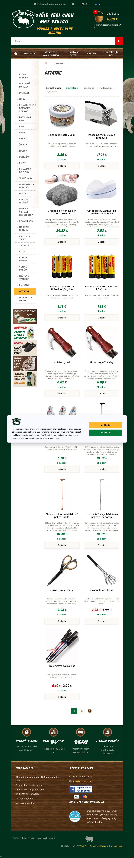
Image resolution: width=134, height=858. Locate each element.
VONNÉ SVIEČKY (23, 268)
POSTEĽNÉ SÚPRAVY (24, 85)
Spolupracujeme (24, 798)
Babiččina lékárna (99, 846)
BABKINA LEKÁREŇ (24, 201)
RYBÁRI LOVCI (26, 220)
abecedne (89, 87)
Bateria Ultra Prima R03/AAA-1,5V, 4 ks (62, 288)
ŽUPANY (23, 144)
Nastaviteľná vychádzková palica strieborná (102, 515)
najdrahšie (51, 91)
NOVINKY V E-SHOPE (26, 299)
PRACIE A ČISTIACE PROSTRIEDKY (26, 211)
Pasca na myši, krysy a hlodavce (101, 136)
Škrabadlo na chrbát (102, 590)
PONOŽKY (24, 156)
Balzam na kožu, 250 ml (62, 135)
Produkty (29, 53)
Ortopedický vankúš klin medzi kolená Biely (101, 212)
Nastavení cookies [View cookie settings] (25, 802)
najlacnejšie (106, 87)
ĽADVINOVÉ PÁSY (25, 119)
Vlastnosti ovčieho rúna (51, 53)
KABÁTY (23, 138)
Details (62, 165)
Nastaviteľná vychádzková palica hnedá (62, 515)
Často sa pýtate (73, 53)
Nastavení (105, 433)
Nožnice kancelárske (61, 590)
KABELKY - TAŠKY (24, 238)
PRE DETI (23, 193)
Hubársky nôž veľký (101, 362)
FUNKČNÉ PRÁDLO (24, 229)
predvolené (72, 87)
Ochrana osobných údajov (29, 789)
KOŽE (22, 251)
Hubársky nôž (62, 362)
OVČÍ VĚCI (81, 846)
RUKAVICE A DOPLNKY (25, 171)
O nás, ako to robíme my (28, 784)
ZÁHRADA (24, 285)
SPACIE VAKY (25, 178)
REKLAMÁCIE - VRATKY (27, 793)
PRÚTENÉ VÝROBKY (24, 277)
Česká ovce (116, 846)
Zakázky (92, 53)
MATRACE (24, 92)
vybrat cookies (32, 438)
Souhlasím (105, 425)
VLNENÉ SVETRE (23, 259)
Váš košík (108, 16)
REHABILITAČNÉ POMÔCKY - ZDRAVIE (27, 108)
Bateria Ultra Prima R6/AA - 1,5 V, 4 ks (101, 288)
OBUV (22, 99)
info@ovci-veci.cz (83, 781)
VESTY (22, 126)
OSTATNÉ (24, 291)
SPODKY (23, 150)
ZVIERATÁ (24, 245)
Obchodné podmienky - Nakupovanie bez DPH (37, 778)
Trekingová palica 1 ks (61, 666)
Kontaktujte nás (111, 53)
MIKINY (22, 132)
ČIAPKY (22, 162)
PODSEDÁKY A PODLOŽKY (26, 186)
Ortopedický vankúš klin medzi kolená (62, 212)
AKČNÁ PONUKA (23, 76)
